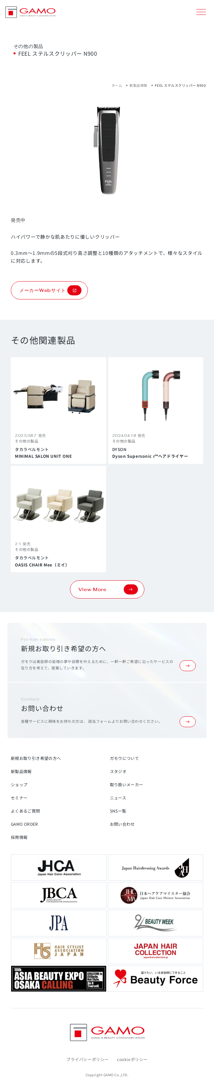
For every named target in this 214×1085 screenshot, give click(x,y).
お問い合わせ (122, 824)
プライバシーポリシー (87, 1059)
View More (108, 589)
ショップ (19, 784)
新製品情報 (138, 85)
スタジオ (118, 771)
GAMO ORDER (24, 824)
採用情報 (19, 837)
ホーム (117, 85)
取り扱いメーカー (126, 784)
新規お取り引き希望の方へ (36, 758)
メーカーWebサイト (50, 290)
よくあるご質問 (25, 811)
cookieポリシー (132, 1059)
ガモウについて (124, 758)
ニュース (118, 797)
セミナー (19, 797)
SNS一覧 (118, 811)
